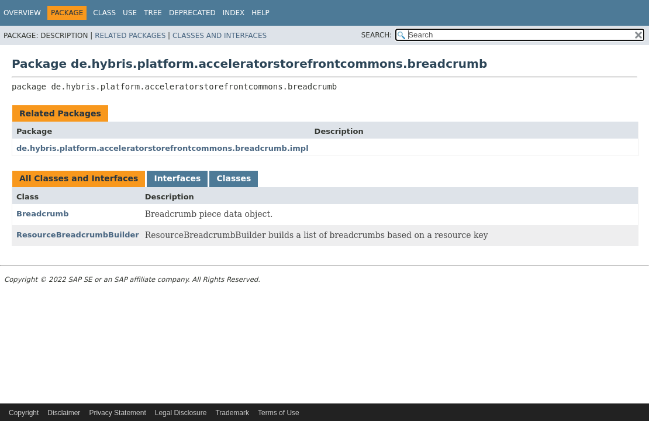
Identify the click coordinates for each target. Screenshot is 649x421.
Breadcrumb (42, 213)
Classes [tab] (233, 178)
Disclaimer (63, 413)
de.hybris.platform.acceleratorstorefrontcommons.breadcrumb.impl (162, 148)
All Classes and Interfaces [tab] (78, 178)
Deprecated (192, 13)
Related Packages (130, 36)
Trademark (232, 413)
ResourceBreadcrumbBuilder (77, 234)
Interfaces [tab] (177, 178)
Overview (22, 13)
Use (130, 13)
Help (260, 13)
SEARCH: (376, 35)
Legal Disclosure (181, 413)
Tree (153, 13)
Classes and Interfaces (219, 36)
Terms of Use (278, 413)
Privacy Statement (117, 413)
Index (234, 13)
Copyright (24, 413)
